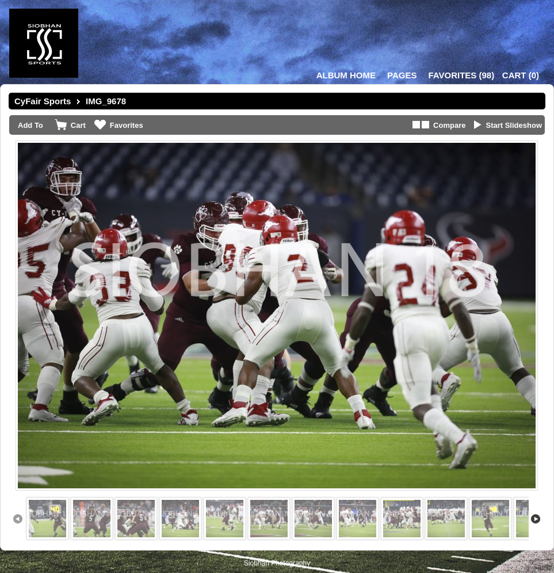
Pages (402, 75)
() (461, 75)
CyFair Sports (42, 101)
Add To (30, 125)
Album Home (346, 75)
